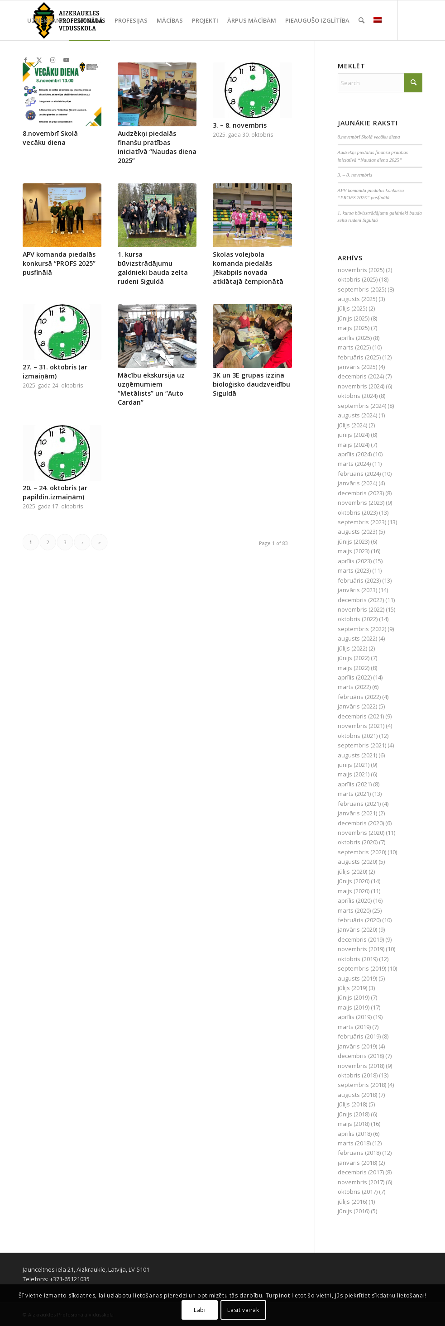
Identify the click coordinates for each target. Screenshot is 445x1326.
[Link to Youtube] (66, 60)
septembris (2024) (362, 406)
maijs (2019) (353, 1007)
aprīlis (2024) (355, 454)
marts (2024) (354, 464)
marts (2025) (354, 347)
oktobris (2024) (358, 396)
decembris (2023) (361, 493)
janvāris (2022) (357, 706)
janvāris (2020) (357, 929)
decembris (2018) (361, 1056)
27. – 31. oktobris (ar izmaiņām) (55, 371)
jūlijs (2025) (352, 308)
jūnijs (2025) (353, 318)
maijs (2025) (353, 328)
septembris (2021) (362, 745)
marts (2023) (354, 570)
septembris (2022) (362, 629)
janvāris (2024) (357, 483)
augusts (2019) (357, 978)
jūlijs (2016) (352, 1201)
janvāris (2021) (357, 813)
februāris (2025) (359, 357)
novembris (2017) (361, 1182)
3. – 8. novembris (240, 125)
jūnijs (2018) (353, 1114)
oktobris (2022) (358, 619)
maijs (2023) (353, 551)
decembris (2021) (361, 716)
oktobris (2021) (358, 736)
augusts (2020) (357, 861)
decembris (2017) (361, 1172)
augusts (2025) (357, 299)
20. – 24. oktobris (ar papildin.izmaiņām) (55, 492)
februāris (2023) (359, 580)
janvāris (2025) (357, 367)
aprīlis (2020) (355, 900)
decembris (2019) (361, 939)
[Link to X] (39, 60)
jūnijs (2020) (353, 881)
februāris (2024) (359, 473)
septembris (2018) (362, 1085)
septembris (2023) (362, 522)
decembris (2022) (361, 600)
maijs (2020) (353, 891)
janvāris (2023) (357, 590)
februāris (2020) (359, 920)
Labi (200, 1310)
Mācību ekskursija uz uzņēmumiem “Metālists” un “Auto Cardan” (151, 389)
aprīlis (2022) (355, 677)
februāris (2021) (359, 803)
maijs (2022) (353, 668)
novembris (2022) (361, 609)
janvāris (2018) (357, 1162)
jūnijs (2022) (353, 658)
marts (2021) (354, 794)
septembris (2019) (362, 968)
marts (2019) (354, 1027)
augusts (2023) (357, 531)
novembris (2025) (361, 270)
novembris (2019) (361, 949)
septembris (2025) (362, 289)
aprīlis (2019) (355, 1017)
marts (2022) (354, 687)
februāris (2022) (359, 697)
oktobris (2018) (358, 1075)
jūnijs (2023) (353, 541)
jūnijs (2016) (353, 1211)
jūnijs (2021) (353, 765)
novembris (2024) (361, 386)
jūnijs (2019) (353, 997)
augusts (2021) (357, 755)
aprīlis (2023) (355, 561)
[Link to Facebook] (25, 60)
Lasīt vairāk (243, 1310)
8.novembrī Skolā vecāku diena (50, 138)
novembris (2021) (361, 726)
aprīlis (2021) (355, 784)
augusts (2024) (357, 415)
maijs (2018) (353, 1124)
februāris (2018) (359, 1153)
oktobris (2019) (358, 959)
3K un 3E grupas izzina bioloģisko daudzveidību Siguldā (251, 384)
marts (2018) (354, 1143)
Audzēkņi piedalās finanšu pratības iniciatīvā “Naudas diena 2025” (157, 147)
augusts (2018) (357, 1095)
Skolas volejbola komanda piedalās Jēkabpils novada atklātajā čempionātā (248, 268)
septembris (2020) (362, 852)
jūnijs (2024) (353, 435)
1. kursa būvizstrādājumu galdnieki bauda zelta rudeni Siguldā (153, 268)
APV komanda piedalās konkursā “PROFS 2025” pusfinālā (59, 263)
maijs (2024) (353, 444)
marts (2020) (354, 910)
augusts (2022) (357, 638)
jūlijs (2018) (352, 1104)
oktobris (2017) (358, 1191)
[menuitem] (46, 20)
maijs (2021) (353, 774)
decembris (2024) (361, 376)
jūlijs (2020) (352, 871)
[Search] (361, 20)
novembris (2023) (361, 502)
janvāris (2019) (357, 1046)
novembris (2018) (361, 1066)
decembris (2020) (361, 823)
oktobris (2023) (358, 512)
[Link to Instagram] (52, 60)
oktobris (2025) (358, 279)
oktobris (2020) (358, 842)
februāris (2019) (359, 1036)
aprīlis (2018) (355, 1134)
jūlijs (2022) (352, 648)
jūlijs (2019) (352, 988)
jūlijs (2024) (352, 425)
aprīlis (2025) (355, 338)
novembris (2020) (361, 832)
